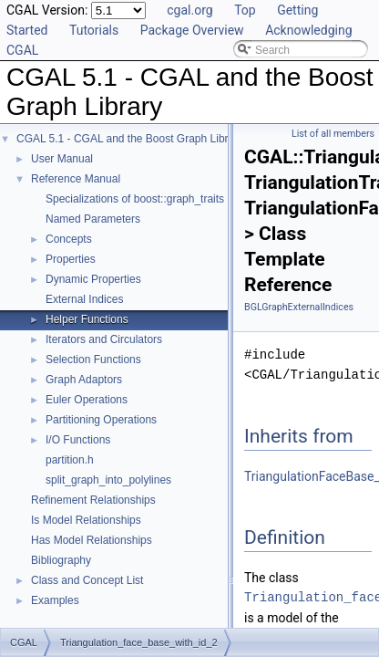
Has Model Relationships (91, 540)
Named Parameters (93, 219)
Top (245, 10)
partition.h (70, 460)
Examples (55, 600)
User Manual (62, 158)
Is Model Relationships (86, 520)
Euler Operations (87, 399)
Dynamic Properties (93, 279)
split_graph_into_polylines (108, 480)
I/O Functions (78, 439)
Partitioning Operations (101, 419)
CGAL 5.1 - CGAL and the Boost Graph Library (129, 138)
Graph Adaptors (84, 379)
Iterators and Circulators (104, 339)
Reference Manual (75, 178)
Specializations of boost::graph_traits (135, 199)
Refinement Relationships (93, 500)
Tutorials (93, 30)
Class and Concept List (87, 580)
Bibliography (61, 560)
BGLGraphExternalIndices (298, 307)
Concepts (69, 239)
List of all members (333, 134)
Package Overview (192, 30)
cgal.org (189, 10)
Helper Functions (87, 319)
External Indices (84, 299)
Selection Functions (93, 359)
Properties (71, 259)
